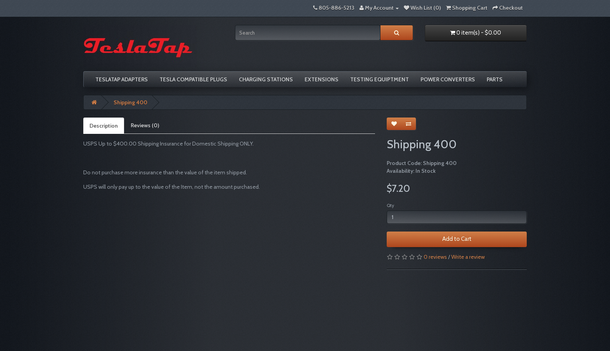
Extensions (321, 79)
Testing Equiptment (379, 79)
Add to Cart (457, 238)
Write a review (468, 256)
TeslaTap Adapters (121, 79)
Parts (495, 79)
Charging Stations (266, 79)
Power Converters (448, 79)
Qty (390, 205)
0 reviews (435, 256)
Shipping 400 (130, 102)
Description (103, 125)
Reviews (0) (145, 125)
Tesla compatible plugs (193, 79)
